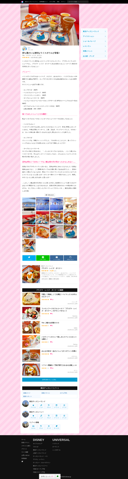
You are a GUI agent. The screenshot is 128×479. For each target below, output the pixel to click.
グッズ (64, 406)
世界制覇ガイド (44, 1)
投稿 (58, 1)
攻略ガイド (26, 393)
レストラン (87, 46)
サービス (56, 427)
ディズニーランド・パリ (40, 456)
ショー (41, 406)
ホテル (33, 427)
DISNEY (38, 439)
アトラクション (88, 36)
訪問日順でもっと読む (49, 379)
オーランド (55, 446)
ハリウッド (55, 443)
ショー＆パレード (89, 41)
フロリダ (35, 446)
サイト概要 (25, 452)
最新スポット (27, 396)
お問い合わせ (26, 455)
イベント (56, 406)
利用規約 (24, 458)
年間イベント (88, 51)
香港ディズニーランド (39, 450)
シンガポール (56, 450)
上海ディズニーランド (39, 453)
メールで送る (56, 258)
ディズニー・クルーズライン (41, 462)
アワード (24, 449)
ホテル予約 (52, 1)
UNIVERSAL (61, 439)
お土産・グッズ (88, 56)
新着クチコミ (46, 393)
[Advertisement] (94, 15)
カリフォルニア (37, 443)
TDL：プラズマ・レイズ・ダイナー (32, 55)
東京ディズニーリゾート (31, 1)
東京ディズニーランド (37, 401)
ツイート (29, 258)
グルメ (49, 406)
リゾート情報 (34, 422)
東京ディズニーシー (36, 412)
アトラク (33, 406)
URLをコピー (70, 258)
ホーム (24, 439)
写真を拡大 (50, 195)
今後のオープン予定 (39, 469)
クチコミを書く (26, 445)
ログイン (63, 1)
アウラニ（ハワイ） (39, 459)
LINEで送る (43, 258)
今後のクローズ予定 (39, 472)
